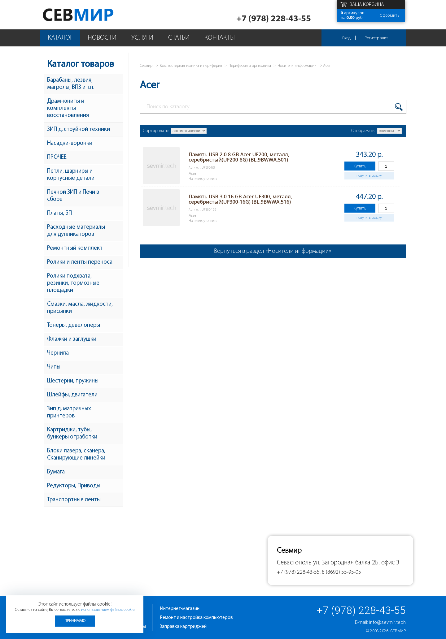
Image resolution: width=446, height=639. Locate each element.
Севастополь (294, 562)
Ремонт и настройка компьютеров (196, 617)
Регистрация (376, 38)
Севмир (398, 631)
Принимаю (74, 621)
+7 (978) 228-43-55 (273, 19)
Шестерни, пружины (72, 381)
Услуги (142, 37)
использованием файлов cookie (107, 610)
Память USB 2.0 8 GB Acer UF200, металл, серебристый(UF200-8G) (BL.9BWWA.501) (239, 157)
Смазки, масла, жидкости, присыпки (80, 307)
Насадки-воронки (69, 143)
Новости (102, 37)
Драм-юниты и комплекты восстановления (68, 108)
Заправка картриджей (183, 626)
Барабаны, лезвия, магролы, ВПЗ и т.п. (70, 83)
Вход (346, 38)
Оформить (390, 15)
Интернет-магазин (179, 608)
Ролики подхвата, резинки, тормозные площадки (73, 283)
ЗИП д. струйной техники (78, 129)
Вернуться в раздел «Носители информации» (272, 251)
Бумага (56, 472)
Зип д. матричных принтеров (69, 412)
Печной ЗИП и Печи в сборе (73, 195)
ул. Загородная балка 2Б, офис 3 (356, 562)
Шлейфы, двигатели (72, 395)
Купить (359, 166)
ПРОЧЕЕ (57, 157)
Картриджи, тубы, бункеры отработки (72, 433)
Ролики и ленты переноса (79, 262)
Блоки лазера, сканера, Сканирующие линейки (76, 454)
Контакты (219, 37)
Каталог (60, 37)
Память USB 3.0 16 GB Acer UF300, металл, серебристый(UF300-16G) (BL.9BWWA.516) (240, 199)
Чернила (58, 353)
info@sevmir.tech (387, 622)
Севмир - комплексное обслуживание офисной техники (90, 15)
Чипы (53, 367)
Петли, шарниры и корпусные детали (70, 174)
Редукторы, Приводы (73, 486)
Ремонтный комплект (75, 248)
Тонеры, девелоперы (73, 325)
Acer (326, 66)
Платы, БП (59, 213)
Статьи (179, 37)
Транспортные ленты (74, 500)
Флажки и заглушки (71, 339)
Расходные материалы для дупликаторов (76, 230)
